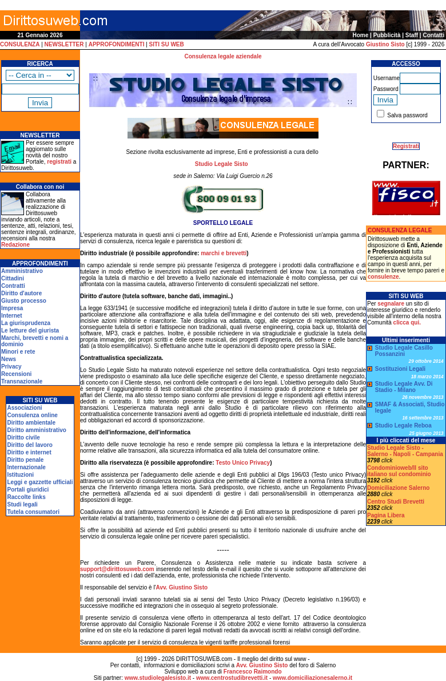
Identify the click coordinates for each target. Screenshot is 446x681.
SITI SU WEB (166, 44)
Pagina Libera (386, 515)
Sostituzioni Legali (400, 369)
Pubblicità (387, 35)
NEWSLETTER (64, 44)
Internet (11, 315)
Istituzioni (20, 475)
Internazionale (26, 467)
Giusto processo (23, 301)
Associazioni (24, 408)
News (8, 359)
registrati (59, 162)
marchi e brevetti (223, 253)
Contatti (433, 35)
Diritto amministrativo (36, 430)
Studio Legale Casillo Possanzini (404, 351)
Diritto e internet (29, 452)
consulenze (383, 277)
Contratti (13, 286)
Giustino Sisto (385, 44)
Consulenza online (32, 415)
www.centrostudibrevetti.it (232, 678)
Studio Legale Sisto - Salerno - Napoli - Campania (405, 451)
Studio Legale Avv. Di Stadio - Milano (404, 387)
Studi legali (22, 504)
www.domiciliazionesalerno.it (312, 678)
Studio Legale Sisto (221, 164)
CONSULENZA (19, 44)
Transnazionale (21, 381)
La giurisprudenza (25, 323)
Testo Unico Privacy (243, 463)
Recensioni (16, 374)
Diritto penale (25, 460)
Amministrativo (22, 271)
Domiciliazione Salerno (398, 488)
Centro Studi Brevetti (395, 501)
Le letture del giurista (30, 330)
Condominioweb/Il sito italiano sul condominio (399, 471)
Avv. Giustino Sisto (182, 587)
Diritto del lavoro (29, 445)
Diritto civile (23, 437)
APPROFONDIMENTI (117, 44)
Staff (411, 35)
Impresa (12, 308)
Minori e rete (18, 352)
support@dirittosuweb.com (117, 569)
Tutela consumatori (33, 512)
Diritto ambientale (31, 422)
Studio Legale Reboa (403, 425)
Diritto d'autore (21, 293)
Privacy (11, 366)
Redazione (15, 244)
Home (361, 35)
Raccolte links (26, 497)
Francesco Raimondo (253, 671)
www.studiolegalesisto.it (158, 678)
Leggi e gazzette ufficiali (40, 482)
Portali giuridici (28, 489)
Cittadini (12, 278)
